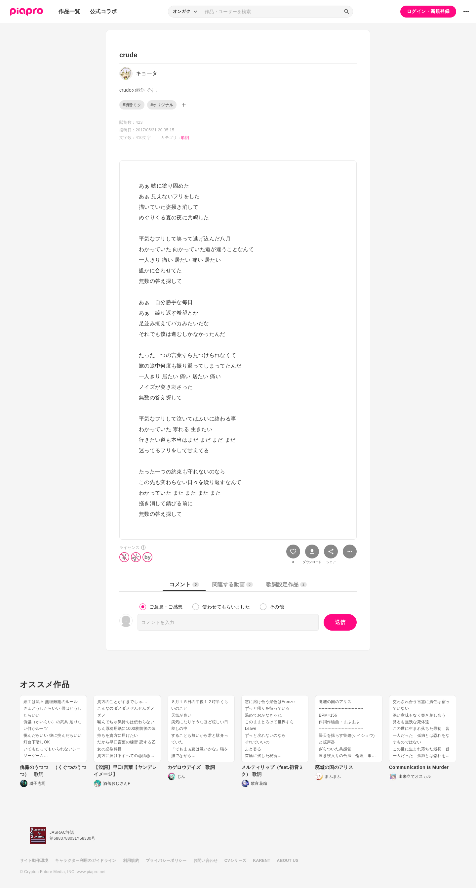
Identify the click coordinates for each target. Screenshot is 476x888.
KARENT (261, 860)
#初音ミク (132, 105)
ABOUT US (287, 860)
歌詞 (185, 137)
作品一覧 (69, 11)
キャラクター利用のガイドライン (85, 860)
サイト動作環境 (34, 860)
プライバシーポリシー (166, 860)
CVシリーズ (235, 860)
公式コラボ (103, 11)
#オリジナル (161, 105)
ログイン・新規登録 (428, 11)
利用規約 (131, 860)
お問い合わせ (205, 860)
